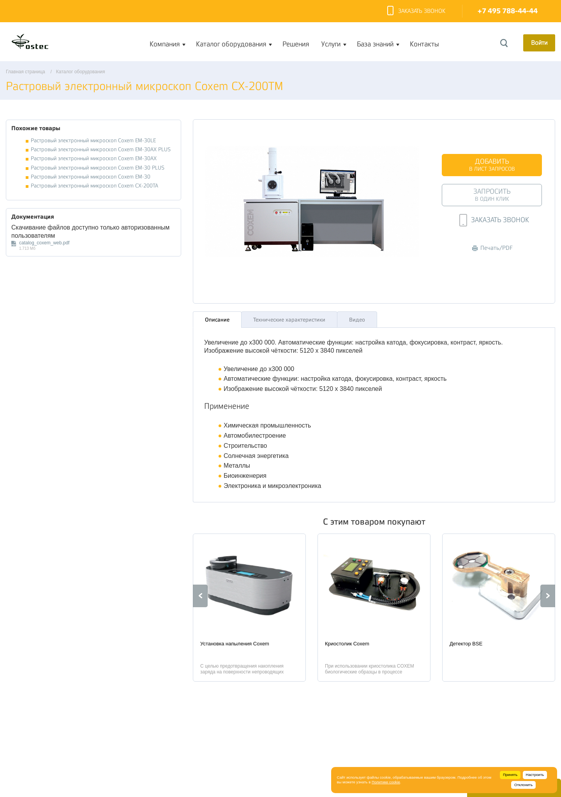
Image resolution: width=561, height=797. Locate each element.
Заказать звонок (416, 11)
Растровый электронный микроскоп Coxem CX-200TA (94, 186)
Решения (295, 44)
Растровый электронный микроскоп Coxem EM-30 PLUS (97, 168)
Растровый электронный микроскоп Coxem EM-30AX (94, 158)
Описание (217, 318)
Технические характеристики (289, 318)
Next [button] (547, 594)
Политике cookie (386, 782)
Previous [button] (200, 594)
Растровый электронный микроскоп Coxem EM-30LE (93, 140)
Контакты (424, 44)
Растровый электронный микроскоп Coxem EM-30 (90, 177)
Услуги (330, 44)
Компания (165, 44)
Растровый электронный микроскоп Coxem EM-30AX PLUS (101, 149)
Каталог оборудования (231, 44)
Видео (357, 318)
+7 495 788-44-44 (508, 11)
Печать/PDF (492, 248)
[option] (249, 606)
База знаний (375, 44)
